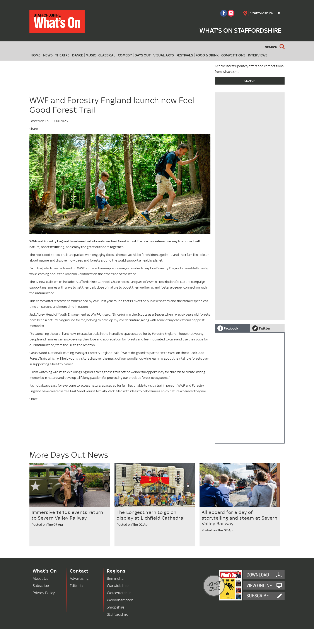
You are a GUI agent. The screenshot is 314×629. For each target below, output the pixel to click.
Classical (106, 55)
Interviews (257, 55)
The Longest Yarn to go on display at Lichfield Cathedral (151, 515)
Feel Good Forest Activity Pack (92, 391)
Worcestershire (119, 592)
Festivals (184, 55)
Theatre (62, 55)
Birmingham (116, 578)
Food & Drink (207, 55)
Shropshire (115, 607)
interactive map (99, 268)
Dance (77, 55)
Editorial (77, 585)
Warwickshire (117, 585)
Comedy (125, 55)
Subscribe (41, 585)
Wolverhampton (120, 600)
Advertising (79, 578)
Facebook (227, 328)
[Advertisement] (249, 289)
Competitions (233, 55)
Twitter (261, 328)
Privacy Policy (44, 592)
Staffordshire (261, 13)
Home (36, 55)
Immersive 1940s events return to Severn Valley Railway (67, 515)
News (48, 55)
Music (91, 55)
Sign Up (249, 80)
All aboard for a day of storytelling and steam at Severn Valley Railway (239, 517)
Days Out (143, 55)
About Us (40, 578)
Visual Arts (163, 55)
